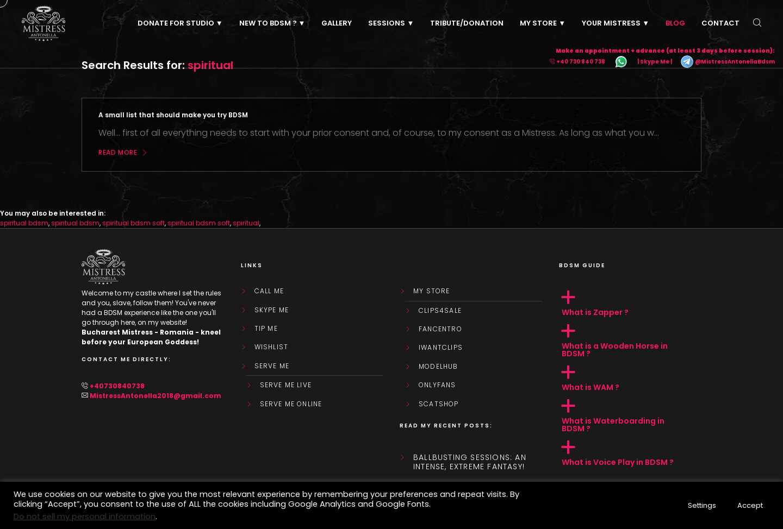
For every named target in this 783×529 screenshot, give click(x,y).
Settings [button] (702, 505)
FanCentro (440, 329)
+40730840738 (117, 386)
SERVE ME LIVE (286, 385)
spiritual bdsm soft (133, 223)
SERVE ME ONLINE (291, 404)
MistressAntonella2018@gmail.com (155, 395)
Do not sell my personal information (85, 516)
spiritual (246, 223)
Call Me (269, 291)
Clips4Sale (440, 310)
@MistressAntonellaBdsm (727, 62)
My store (431, 291)
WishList (271, 347)
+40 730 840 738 (580, 62)
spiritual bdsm (24, 223)
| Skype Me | (654, 62)
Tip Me (266, 328)
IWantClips (441, 347)
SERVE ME (272, 366)
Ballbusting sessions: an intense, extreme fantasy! (469, 462)
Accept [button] (750, 505)
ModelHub (438, 366)
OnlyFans (437, 385)
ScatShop (439, 404)
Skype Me (271, 310)
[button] (630, 303)
